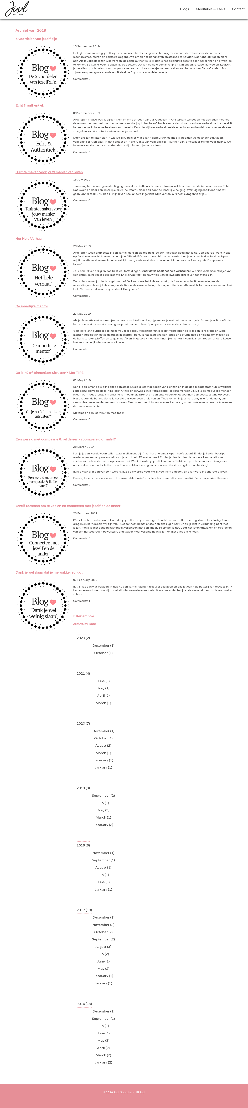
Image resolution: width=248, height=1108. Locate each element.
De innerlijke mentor (32, 306)
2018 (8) (83, 845)
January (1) (103, 767)
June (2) (103, 961)
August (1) (103, 867)
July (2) (103, 954)
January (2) (103, 1062)
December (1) (103, 645)
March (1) (103, 703)
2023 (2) (83, 638)
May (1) (103, 688)
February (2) (103, 825)
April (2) (103, 1048)
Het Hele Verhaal (29, 239)
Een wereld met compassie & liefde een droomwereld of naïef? (66, 439)
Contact (238, 9)
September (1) (103, 860)
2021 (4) (83, 673)
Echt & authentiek (30, 105)
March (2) (103, 1055)
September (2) (103, 795)
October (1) (103, 653)
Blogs (184, 9)
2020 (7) (83, 723)
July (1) (103, 803)
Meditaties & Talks (210, 9)
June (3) (103, 882)
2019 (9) (83, 788)
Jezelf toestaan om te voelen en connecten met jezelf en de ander (68, 506)
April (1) (103, 695)
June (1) (103, 681)
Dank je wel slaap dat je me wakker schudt (49, 572)
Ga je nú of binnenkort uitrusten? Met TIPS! (50, 373)
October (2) (103, 932)
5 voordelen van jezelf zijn (36, 39)
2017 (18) (84, 910)
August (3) (103, 947)
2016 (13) (84, 1004)
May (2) (103, 968)
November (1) (103, 853)
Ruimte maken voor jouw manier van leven (49, 172)
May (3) (103, 810)
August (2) (103, 745)
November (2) (103, 925)
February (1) (103, 760)
